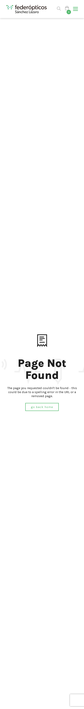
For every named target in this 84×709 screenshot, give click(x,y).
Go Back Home (42, 407)
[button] (75, 9)
